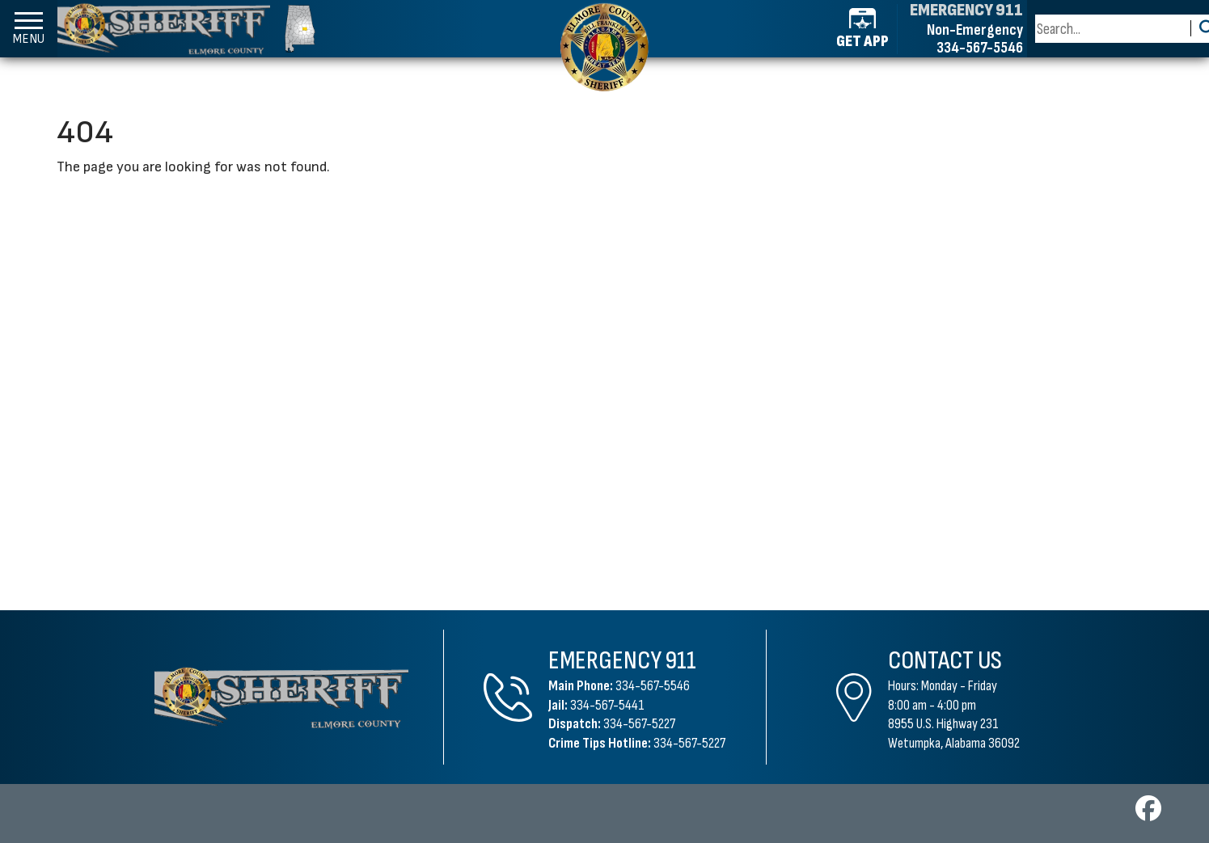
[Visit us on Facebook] (1148, 813)
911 (681, 661)
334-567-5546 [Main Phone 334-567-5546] (652, 685)
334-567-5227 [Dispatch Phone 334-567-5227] (639, 723)
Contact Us (945, 661)
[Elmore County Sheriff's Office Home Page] (281, 697)
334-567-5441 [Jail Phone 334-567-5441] (607, 705)
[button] (28, 28)
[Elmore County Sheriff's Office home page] (605, 46)
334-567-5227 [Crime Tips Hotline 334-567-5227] (689, 743)
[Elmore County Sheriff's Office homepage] (186, 29)
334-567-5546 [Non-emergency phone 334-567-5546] (979, 48)
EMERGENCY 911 (966, 10)
